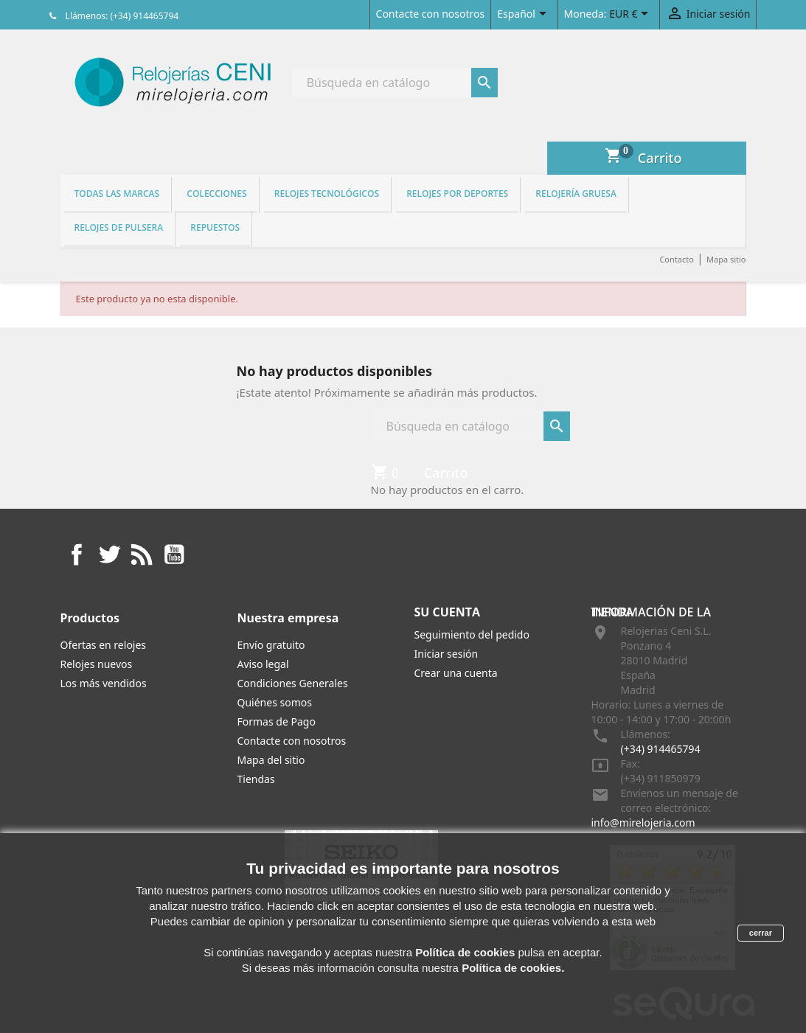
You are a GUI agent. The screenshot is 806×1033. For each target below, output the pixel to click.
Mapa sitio (726, 259)
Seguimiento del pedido (471, 634)
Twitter (109, 554)
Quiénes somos (274, 702)
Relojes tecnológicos (326, 193)
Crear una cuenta (456, 673)
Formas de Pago (276, 721)
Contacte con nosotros (430, 14)
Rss (141, 554)
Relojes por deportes (457, 193)
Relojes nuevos (96, 664)
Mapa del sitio (271, 760)
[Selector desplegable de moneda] (631, 15)
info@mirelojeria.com (643, 822)
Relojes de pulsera (119, 227)
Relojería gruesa (575, 193)
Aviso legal (263, 664)
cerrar (760, 932)
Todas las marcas (117, 193)
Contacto (676, 259)
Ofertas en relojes (103, 645)
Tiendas (256, 779)
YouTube (174, 554)
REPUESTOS (215, 227)
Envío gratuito (271, 645)
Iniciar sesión (446, 654)
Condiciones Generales (292, 683)
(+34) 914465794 (661, 749)
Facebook (76, 554)
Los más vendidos (103, 683)
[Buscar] (395, 82)
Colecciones (216, 193)
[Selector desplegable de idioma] (524, 15)
